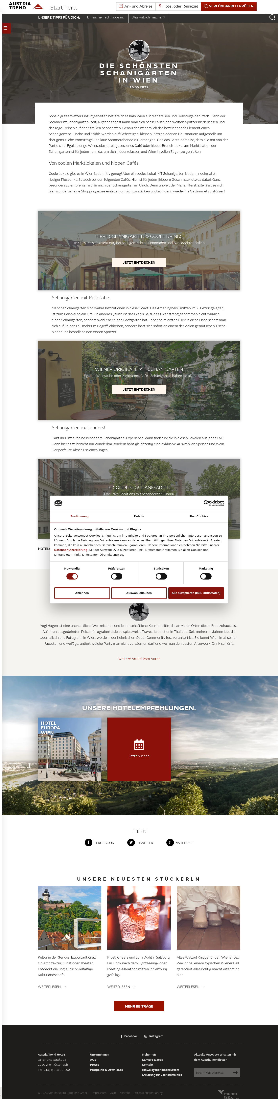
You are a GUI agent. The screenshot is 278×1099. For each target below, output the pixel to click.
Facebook (129, 1036)
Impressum (99, 1093)
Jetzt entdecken (139, 262)
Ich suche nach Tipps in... (106, 17)
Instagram (153, 1036)
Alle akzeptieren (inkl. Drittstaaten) (196, 593)
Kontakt (147, 1064)
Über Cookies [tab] (198, 516)
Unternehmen (99, 1054)
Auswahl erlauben (139, 593)
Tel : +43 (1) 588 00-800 (54, 1070)
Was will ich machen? (148, 17)
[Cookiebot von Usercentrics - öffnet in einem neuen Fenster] (206, 503)
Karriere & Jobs (152, 1059)
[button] (186, 6)
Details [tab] (139, 516)
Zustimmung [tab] (80, 516)
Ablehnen (82, 593)
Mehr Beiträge (139, 1006)
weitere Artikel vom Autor (139, 658)
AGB (93, 1059)
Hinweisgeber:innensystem (160, 1069)
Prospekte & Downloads (106, 1069)
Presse (94, 1064)
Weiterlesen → (52, 986)
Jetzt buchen (139, 749)
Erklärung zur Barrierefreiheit (162, 1074)
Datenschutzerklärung (148, 1093)
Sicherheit (149, 1054)
